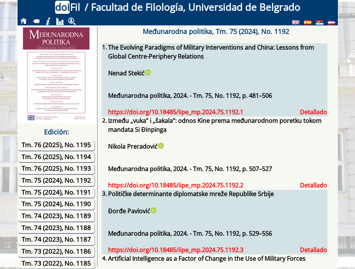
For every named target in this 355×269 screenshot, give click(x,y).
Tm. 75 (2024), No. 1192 (56, 180)
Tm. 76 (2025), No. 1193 (56, 168)
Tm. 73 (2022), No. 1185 (56, 263)
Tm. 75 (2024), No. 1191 (56, 192)
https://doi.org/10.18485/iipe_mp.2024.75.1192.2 (175, 185)
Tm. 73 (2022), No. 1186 (56, 251)
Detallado (313, 112)
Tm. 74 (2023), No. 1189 (56, 215)
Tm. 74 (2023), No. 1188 (56, 227)
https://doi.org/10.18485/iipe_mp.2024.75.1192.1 (175, 112)
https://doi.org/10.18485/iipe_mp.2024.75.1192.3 (175, 250)
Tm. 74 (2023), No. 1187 (56, 239)
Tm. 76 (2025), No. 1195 (56, 144)
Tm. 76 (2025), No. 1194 (56, 156)
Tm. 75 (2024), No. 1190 (56, 204)
